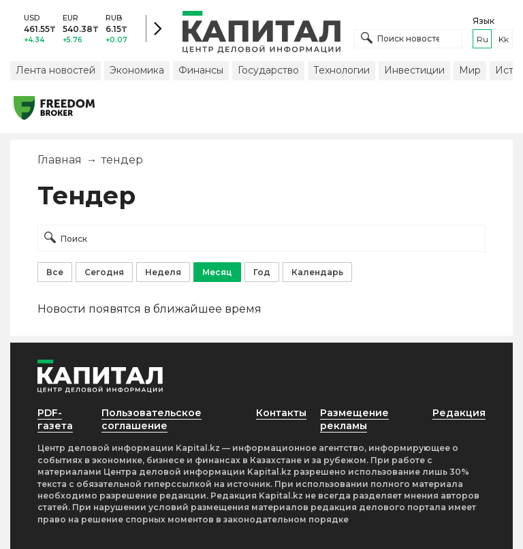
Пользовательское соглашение (151, 419)
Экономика (137, 70)
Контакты (281, 413)
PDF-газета (55, 419)
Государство (268, 70)
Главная (59, 159)
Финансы (200, 70)
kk (503, 39)
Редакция (459, 413)
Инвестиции (414, 70)
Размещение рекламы (354, 419)
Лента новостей (55, 70)
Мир (470, 70)
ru (482, 39)
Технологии (341, 70)
